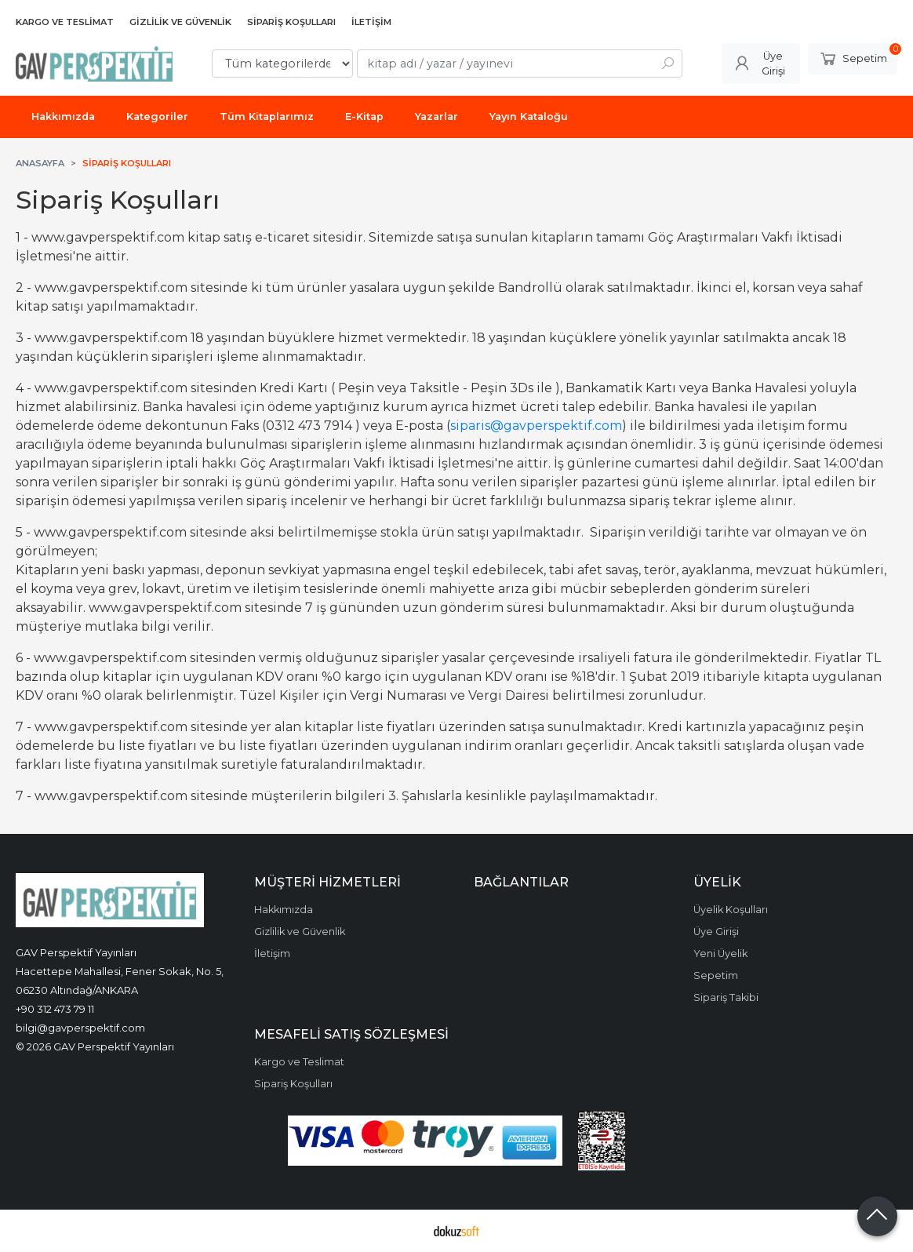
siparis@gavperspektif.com (536, 425)
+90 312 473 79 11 (55, 1009)
